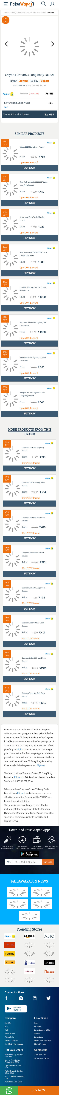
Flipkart (44, 80)
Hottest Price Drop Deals (43, 1040)
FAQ (6, 1030)
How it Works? (10, 1033)
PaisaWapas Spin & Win (13, 1082)
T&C (6, 107)
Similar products (29, 134)
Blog (6, 1026)
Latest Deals (38, 1037)
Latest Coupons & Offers (42, 1030)
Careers (37, 1033)
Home (36, 1023)
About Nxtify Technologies (14, 1044)
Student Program (40, 1044)
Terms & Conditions (11, 1040)
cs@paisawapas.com (41, 1058)
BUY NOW (38, 1090)
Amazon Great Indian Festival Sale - (12, 1061)
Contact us (40, 1050)
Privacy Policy (9, 1037)
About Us (8, 1023)
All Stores (37, 1026)
